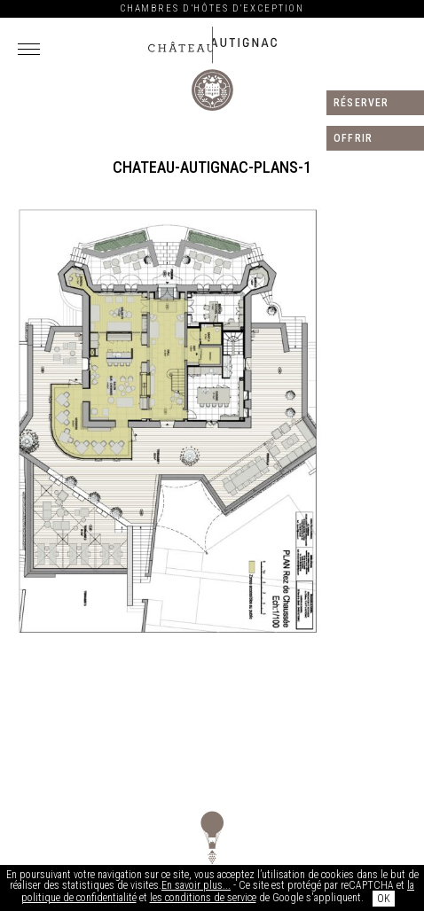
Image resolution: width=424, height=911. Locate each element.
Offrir (353, 138)
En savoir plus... (196, 885)
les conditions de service (203, 898)
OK (383, 898)
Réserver (361, 103)
